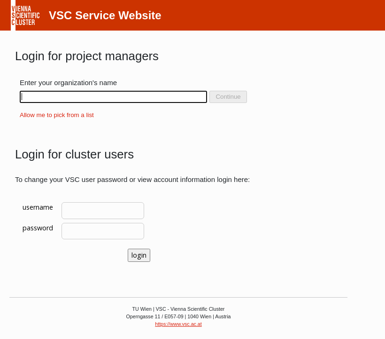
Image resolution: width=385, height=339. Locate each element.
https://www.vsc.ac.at (178, 324)
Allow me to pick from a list (57, 114)
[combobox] (113, 97)
